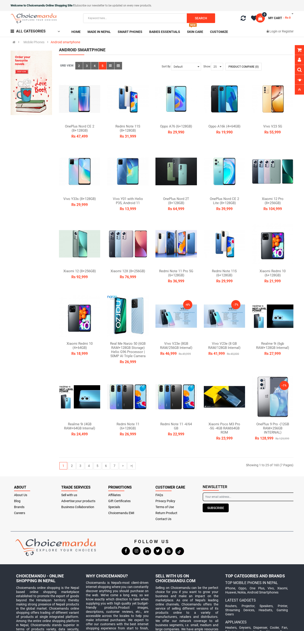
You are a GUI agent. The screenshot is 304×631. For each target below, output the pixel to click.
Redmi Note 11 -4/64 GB (176, 426)
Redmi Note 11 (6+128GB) (128, 426)
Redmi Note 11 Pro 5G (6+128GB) (176, 273)
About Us (20, 495)
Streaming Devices (239, 610)
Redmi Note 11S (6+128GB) (224, 273)
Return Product (166, 513)
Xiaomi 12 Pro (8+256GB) (273, 201)
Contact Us (163, 519)
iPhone (230, 588)
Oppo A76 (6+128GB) (176, 126)
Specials (114, 507)
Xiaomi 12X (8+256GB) (128, 271)
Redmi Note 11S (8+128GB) (127, 128)
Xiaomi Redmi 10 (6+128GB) (273, 273)
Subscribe (215, 508)
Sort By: (166, 66)
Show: (207, 66)
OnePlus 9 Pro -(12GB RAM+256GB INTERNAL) (272, 428)
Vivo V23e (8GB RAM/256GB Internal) (176, 346)
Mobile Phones (33, 42)
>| (131, 466)
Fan (284, 627)
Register (288, 31)
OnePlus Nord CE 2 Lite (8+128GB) (224, 201)
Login (273, 31)
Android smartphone (65, 42)
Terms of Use (164, 507)
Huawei (230, 592)
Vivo (271, 588)
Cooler (274, 627)
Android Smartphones (262, 592)
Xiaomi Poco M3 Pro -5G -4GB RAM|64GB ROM (224, 428)
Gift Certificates (119, 501)
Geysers (245, 627)
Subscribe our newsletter (89, 5)
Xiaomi (282, 588)
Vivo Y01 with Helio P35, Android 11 (128, 201)
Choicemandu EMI (121, 513)
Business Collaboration (77, 507)
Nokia (241, 592)
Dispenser (260, 627)
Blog (17, 501)
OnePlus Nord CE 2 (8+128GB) (79, 128)
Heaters (231, 627)
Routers (231, 606)
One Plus (257, 588)
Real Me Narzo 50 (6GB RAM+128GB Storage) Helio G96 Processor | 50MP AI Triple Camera (128, 350)
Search (201, 18)
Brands (19, 507)
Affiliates (114, 495)
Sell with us (69, 495)
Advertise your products (78, 501)
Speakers (266, 606)
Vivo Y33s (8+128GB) (79, 199)
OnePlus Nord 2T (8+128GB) (176, 201)
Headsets (265, 610)
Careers (19, 513)
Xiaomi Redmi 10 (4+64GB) (80, 346)
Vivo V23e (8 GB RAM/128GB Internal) (224, 346)
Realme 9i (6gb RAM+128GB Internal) (272, 346)
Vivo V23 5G (272, 126)
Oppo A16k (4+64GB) (224, 126)
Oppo (242, 588)
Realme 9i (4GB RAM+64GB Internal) (79, 426)
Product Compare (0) (243, 66)
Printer (282, 606)
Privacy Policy (165, 501)
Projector (248, 606)
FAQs (159, 495)
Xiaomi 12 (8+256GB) (79, 271)
